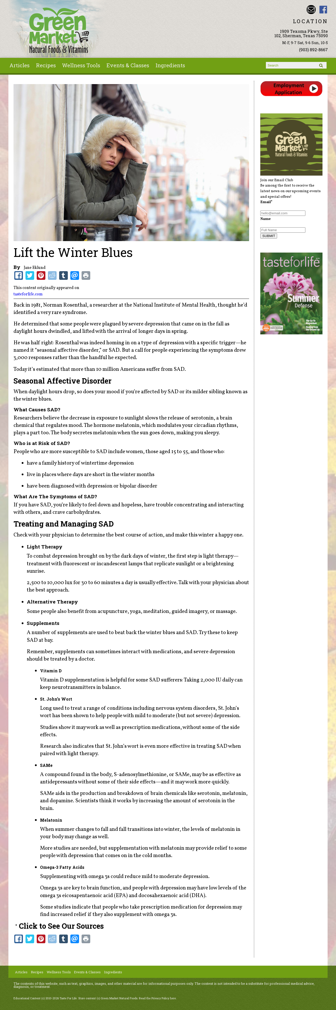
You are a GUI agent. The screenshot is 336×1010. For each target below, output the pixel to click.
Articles (19, 65)
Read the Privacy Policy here (157, 998)
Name (265, 218)
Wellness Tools (81, 65)
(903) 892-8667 (313, 49)
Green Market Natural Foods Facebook (323, 9)
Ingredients (170, 65)
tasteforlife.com (28, 294)
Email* (266, 202)
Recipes (46, 65)
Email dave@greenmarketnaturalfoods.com (311, 9)
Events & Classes (128, 65)
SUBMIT (268, 236)
